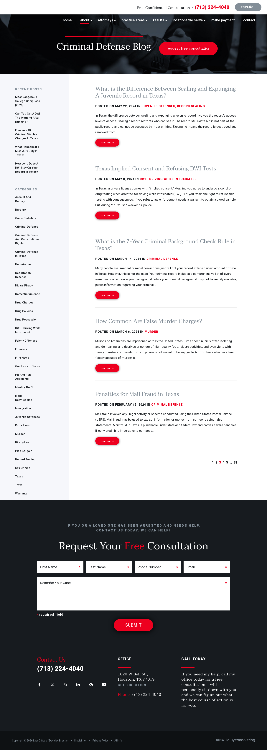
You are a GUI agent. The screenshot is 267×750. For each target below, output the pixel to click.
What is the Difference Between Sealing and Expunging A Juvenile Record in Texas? (165, 92)
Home (67, 20)
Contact (249, 20)
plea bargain (23, 451)
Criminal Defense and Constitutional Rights (27, 239)
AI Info (118, 740)
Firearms (21, 349)
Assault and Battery (23, 199)
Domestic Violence (27, 294)
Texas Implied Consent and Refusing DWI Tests (155, 168)
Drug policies (24, 311)
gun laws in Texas (27, 366)
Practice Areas (133, 20)
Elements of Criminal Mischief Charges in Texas (27, 134)
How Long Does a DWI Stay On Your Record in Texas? (26, 167)
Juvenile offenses (27, 417)
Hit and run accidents (23, 376)
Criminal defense (26, 226)
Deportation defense (23, 275)
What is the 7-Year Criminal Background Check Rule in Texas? (165, 245)
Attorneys (105, 20)
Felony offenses (26, 340)
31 (235, 462)
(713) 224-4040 (212, 7)
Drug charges (24, 302)
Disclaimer (80, 740)
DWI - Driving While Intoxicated (168, 179)
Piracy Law (22, 442)
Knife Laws (22, 425)
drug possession (26, 319)
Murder (20, 434)
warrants (21, 493)
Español (248, 7)
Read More (107, 142)
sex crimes (22, 468)
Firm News (22, 357)
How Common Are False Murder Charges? (148, 321)
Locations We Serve (188, 20)
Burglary (20, 209)
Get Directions (133, 685)
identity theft (24, 387)
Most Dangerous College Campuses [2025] (27, 101)
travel (19, 485)
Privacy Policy (100, 740)
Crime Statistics (25, 218)
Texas (19, 476)
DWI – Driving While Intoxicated (27, 330)
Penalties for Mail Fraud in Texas (137, 394)
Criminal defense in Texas (26, 254)
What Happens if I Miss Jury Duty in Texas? (27, 151)
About (84, 20)
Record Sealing (25, 459)
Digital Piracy (24, 285)
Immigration (23, 408)
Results (158, 20)
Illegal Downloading (23, 398)
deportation (23, 264)
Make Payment (223, 20)
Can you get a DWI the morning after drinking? (27, 117)
